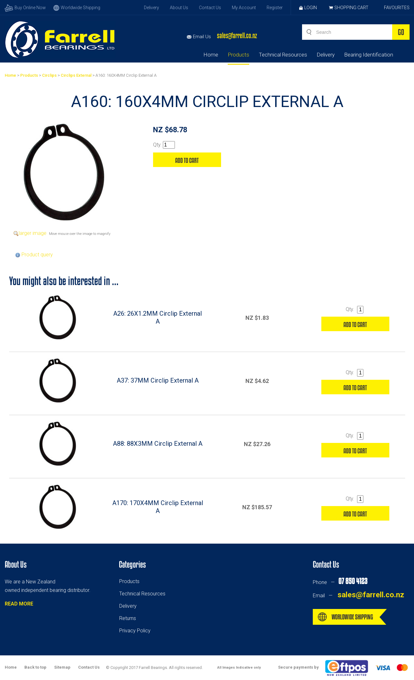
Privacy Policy (135, 631)
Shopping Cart (351, 7)
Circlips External (76, 75)
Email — (358, 596)
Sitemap (62, 667)
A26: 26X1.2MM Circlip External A (157, 317)
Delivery (151, 7)
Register (275, 7)
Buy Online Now (25, 7)
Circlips (49, 75)
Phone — (340, 582)
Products (238, 54)
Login (308, 7)
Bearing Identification (368, 54)
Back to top (35, 667)
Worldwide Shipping (76, 7)
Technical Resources (283, 54)
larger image (32, 233)
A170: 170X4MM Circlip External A (157, 507)
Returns (127, 618)
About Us (179, 7)
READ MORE (19, 604)
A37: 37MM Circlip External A (158, 380)
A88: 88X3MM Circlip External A (157, 443)
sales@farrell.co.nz (237, 35)
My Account (244, 7)
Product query (37, 255)
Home (210, 54)
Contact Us (210, 7)
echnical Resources (143, 594)
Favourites (397, 7)
